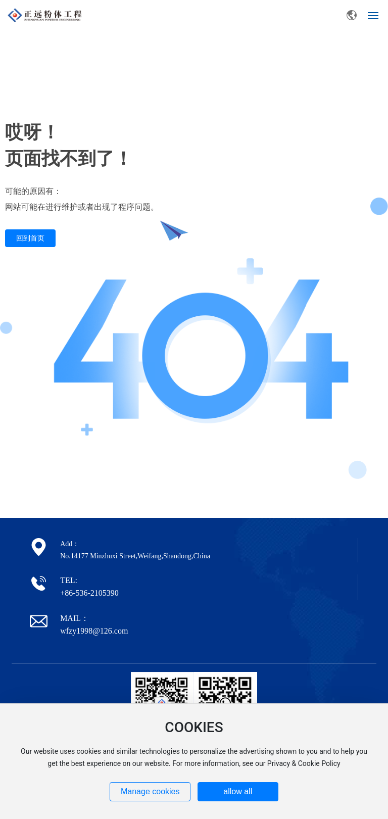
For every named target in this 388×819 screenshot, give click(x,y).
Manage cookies (150, 791)
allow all (237, 791)
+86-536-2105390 (89, 593)
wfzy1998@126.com (94, 631)
